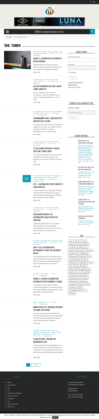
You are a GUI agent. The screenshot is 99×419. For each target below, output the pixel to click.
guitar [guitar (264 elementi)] (91, 250)
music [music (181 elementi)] (91, 262)
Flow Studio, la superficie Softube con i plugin (86, 201)
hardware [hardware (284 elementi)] (72, 253)
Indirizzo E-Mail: (73, 108)
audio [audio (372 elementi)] (84, 241)
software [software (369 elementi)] (84, 278)
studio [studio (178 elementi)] (81, 284)
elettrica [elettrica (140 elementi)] (72, 250)
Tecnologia (85, 161)
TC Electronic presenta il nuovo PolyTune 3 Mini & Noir (46, 150)
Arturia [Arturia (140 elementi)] (77, 241)
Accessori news (57, 111)
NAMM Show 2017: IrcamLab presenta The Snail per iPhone (48, 308)
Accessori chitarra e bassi (42, 52)
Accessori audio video (84, 172)
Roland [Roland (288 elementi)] (84, 275)
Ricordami (72, 72)
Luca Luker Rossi (38, 181)
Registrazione (72, 85)
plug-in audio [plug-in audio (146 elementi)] (73, 269)
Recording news (82, 192)
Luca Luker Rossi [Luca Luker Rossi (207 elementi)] (74, 259)
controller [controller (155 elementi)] (72, 247)
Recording (81, 156)
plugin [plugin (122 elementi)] (83, 269)
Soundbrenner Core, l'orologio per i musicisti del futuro (47, 120)
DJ (91, 147)
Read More (36, 72)
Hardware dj (82, 152)
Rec (8, 388)
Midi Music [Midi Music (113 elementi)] (73, 262)
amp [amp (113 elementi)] (70, 241)
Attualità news (86, 147)
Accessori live (82, 145)
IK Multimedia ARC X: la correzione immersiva (86, 183)
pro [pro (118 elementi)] (88, 269)
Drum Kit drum (56, 332)
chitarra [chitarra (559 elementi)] (72, 244)
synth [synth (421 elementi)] (87, 284)
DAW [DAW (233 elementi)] (80, 247)
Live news (87, 154)
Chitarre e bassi (57, 52)
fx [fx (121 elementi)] (85, 250)
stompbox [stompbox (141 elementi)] (72, 284)
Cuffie (86, 174)
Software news (42, 302)
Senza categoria (38, 179)
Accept (55, 417)
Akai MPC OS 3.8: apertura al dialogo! (85, 142)
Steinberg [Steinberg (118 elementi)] (83, 281)
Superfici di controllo (84, 210)
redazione (36, 55)
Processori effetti (87, 206)
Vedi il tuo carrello (74, 87)
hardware (88, 151)
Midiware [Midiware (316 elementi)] (83, 262)
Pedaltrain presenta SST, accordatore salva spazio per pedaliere (45, 217)
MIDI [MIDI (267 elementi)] (85, 259)
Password (71, 64)
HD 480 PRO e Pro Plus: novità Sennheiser (86, 168)
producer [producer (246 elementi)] (72, 272)
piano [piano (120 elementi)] (77, 266)
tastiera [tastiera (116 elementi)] (72, 287)
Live (83, 154)
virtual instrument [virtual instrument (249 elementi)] (75, 290)
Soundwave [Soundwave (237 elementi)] (73, 281)
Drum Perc (36, 334)
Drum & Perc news (87, 149)
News (45, 53)
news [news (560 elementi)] (71, 266)
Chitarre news (38, 53)
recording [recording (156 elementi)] (86, 272)
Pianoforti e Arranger (14, 393)
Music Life (10, 406)
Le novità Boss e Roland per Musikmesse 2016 (44, 340)
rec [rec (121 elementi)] (79, 272)
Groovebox (81, 151)
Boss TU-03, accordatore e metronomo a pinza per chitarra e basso (47, 250)
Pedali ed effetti (39, 81)
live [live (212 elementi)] (89, 256)
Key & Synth (11, 385)
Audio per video (12, 404)
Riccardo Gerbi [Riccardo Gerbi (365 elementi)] (74, 275)
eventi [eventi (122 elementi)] (80, 250)
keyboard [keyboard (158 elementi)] (82, 256)
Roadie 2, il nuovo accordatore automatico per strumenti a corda (47, 280)
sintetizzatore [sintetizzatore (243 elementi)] (74, 278)
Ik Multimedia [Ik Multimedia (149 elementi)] (83, 253)
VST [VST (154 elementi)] (85, 290)
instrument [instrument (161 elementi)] (73, 256)
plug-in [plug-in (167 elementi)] (84, 266)
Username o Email (74, 57)
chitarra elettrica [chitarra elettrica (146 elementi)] (82, 244)
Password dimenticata (75, 82)
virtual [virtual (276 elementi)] (79, 287)
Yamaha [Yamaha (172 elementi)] (72, 293)
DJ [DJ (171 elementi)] (86, 247)
